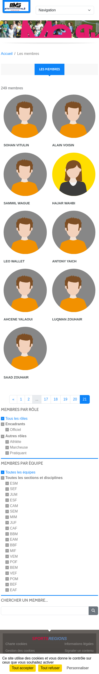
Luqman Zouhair (67, 319)
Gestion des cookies (20, 650)
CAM (14, 506)
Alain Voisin (63, 145)
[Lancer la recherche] (93, 610)
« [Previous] (13, 399)
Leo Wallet (14, 261)
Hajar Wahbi (63, 203)
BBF (13, 545)
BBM (14, 534)
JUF (13, 523)
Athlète (15, 442)
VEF (13, 573)
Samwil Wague (17, 203)
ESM (14, 483)
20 (75, 399)
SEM (14, 511)
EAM (14, 539)
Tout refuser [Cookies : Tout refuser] (49, 668)
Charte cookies (16, 644)
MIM (13, 517)
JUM (13, 494)
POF (13, 562)
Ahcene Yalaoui (18, 319)
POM (14, 579)
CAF (13, 528)
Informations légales (79, 644)
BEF (13, 584)
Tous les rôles (16, 418)
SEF (13, 489)
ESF (13, 500)
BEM (14, 567)
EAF (13, 590)
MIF (13, 551)
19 (65, 399)
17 (46, 399)
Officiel (15, 429)
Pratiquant (18, 453)
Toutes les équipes (20, 472)
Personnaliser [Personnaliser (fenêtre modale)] (78, 668)
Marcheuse (19, 447)
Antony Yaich (64, 261)
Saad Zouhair (16, 377)
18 (56, 399)
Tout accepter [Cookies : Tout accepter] (22, 668)
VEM (14, 556)
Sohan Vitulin (16, 145)
